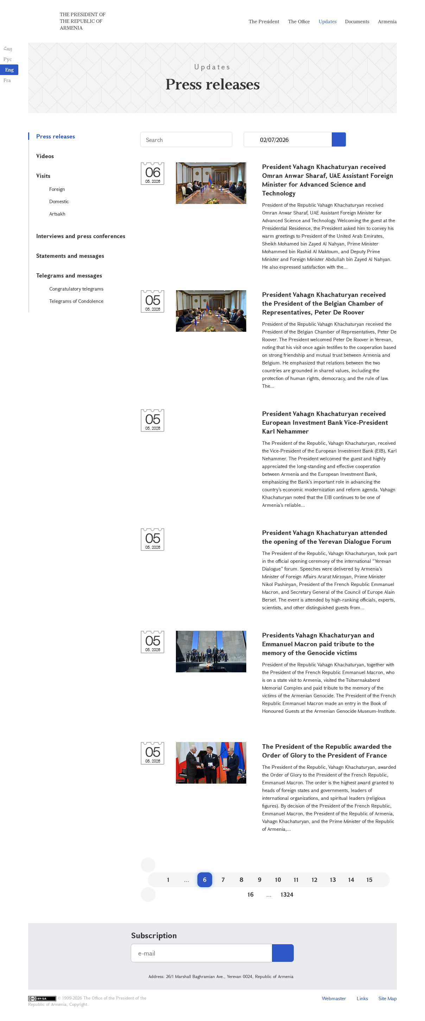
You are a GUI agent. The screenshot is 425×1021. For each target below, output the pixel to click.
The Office (299, 21)
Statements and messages (70, 255)
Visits (43, 175)
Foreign (57, 189)
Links (362, 998)
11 (296, 879)
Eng (9, 69)
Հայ (8, 48)
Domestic (59, 201)
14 (351, 879)
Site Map (388, 998)
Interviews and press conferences (80, 235)
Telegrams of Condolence (76, 301)
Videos (45, 156)
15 (370, 879)
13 (333, 879)
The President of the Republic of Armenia (83, 21)
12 (314, 879)
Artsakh (57, 213)
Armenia (387, 21)
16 (251, 894)
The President (264, 21)
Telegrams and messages (69, 275)
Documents (357, 21)
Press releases (55, 136)
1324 (287, 894)
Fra (7, 80)
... (252, 139)
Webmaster (334, 998)
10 (278, 879)
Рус (8, 59)
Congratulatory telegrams (76, 288)
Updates (327, 21)
